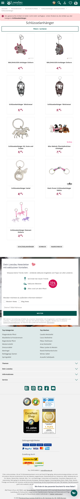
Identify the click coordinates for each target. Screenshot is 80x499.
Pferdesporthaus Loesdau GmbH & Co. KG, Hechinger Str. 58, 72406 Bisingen (42, 498)
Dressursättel (7, 347)
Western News (11, 302)
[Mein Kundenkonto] (65, 4)
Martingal (5, 351)
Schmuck (42, 247)
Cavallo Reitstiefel (46, 334)
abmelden (50, 322)
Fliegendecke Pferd (9, 334)
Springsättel (6, 357)
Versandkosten (31, 490)
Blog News (25, 302)
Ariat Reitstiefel (45, 344)
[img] (76, 4)
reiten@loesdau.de (46, 470)
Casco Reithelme (46, 338)
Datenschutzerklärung (11, 322)
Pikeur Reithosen (46, 341)
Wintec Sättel (45, 354)
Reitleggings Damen (9, 354)
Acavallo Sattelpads (47, 357)
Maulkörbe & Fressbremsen (12, 338)
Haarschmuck (56, 247)
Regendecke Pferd (9, 341)
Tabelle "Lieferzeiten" (56, 494)
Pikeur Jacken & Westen (48, 347)
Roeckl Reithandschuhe (48, 351)
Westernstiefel (7, 344)
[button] (2, 3)
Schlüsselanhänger (26, 247)
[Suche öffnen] (59, 3)
